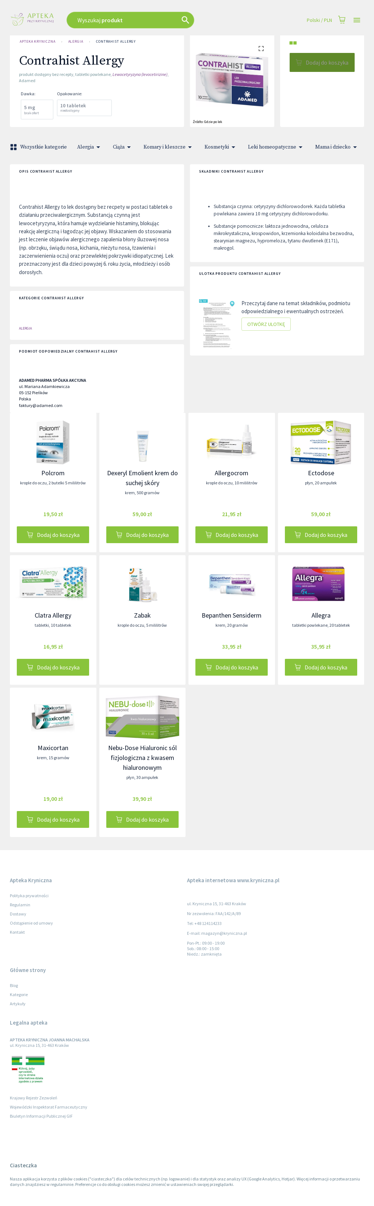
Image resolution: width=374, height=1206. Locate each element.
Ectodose (321, 473)
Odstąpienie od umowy (31, 923)
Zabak (142, 615)
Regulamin (20, 904)
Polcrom (53, 473)
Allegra (321, 615)
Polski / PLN (319, 20)
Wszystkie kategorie (39, 147)
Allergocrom (231, 473)
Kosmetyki (221, 147)
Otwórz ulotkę (266, 324)
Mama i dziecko (337, 147)
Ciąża (123, 147)
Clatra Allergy (53, 615)
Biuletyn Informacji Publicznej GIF (41, 1116)
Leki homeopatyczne (276, 147)
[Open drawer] (357, 20)
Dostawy (18, 914)
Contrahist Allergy (116, 41)
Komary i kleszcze (169, 147)
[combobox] (151, 20)
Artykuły (18, 1003)
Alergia (75, 41)
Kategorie (19, 994)
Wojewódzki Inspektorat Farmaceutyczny (48, 1107)
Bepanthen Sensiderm (232, 615)
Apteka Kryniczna (37, 41)
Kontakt (17, 932)
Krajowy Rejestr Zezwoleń (33, 1098)
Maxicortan (53, 748)
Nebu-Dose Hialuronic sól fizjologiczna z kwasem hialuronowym (142, 758)
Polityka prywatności (29, 895)
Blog (14, 985)
